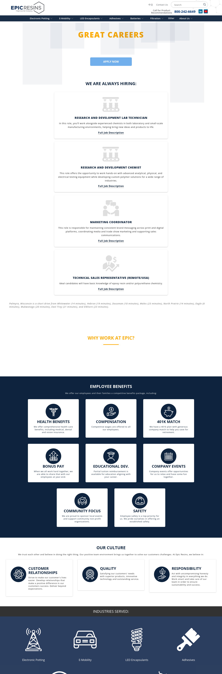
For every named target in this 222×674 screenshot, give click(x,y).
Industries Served (99, 637)
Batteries (137, 18)
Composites (100, 632)
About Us (191, 18)
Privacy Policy (101, 644)
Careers (97, 653)
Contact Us (162, 4)
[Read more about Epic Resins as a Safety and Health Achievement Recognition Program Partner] (202, 647)
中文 (150, 4)
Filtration (159, 18)
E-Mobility (60, 18)
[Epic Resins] (30, 8)
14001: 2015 (155, 649)
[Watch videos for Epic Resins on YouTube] (206, 12)
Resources (99, 648)
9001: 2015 (156, 653)
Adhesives (115, 18)
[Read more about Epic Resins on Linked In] (25, 657)
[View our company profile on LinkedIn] (201, 12)
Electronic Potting (33, 18)
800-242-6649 (22, 647)
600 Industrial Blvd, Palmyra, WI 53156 (33, 651)
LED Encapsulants (87, 18)
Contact (97, 658)
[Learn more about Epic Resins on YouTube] (31, 657)
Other (176, 18)
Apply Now (111, 61)
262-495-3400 (46, 647)
